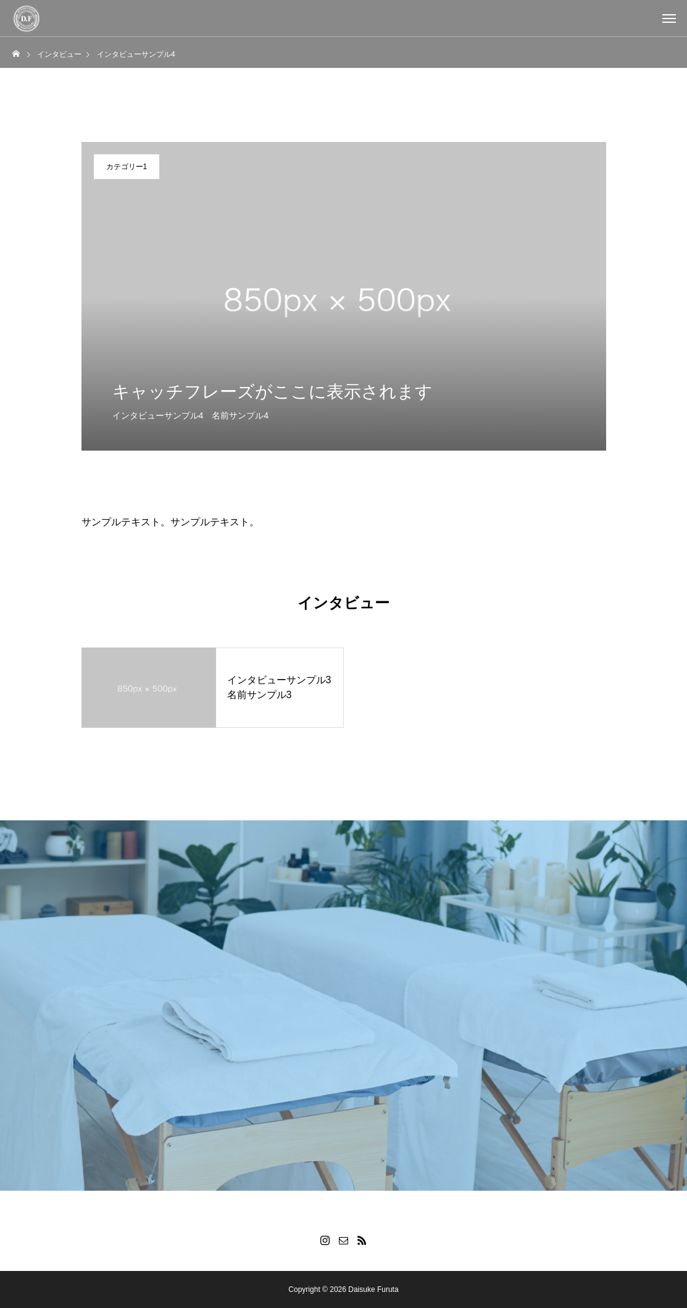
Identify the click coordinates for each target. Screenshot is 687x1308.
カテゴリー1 (127, 166)
